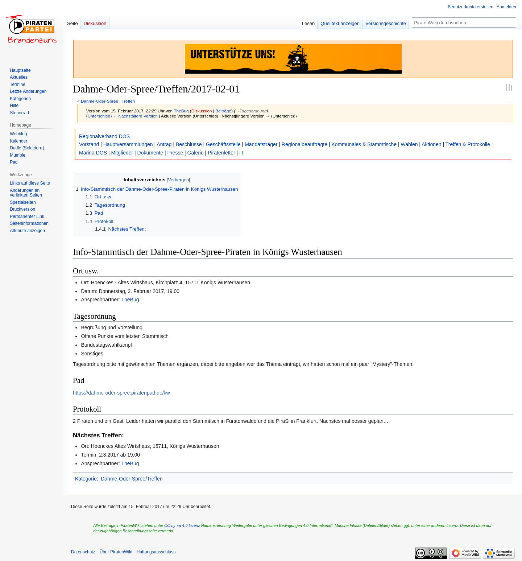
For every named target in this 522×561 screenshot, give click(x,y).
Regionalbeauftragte (304, 144)
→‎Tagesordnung (250, 110)
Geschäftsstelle (223, 144)
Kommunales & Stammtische (364, 144)
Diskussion (201, 110)
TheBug (130, 299)
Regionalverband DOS (104, 136)
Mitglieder (122, 153)
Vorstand (89, 144)
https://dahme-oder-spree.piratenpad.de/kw (121, 393)
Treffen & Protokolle (468, 144)
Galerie (195, 153)
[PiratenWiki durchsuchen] (464, 22)
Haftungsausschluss (156, 551)
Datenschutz (83, 551)
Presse (175, 153)
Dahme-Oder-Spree (99, 101)
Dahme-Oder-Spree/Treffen (131, 479)
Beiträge (223, 110)
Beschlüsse (189, 144)
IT (241, 153)
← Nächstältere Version (135, 116)
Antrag (164, 144)
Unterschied (99, 116)
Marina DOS (93, 153)
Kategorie (86, 479)
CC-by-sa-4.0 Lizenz (182, 525)
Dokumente (150, 153)
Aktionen (431, 144)
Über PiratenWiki (116, 551)
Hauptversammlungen (128, 144)
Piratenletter (221, 153)
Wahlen (409, 144)
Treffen (128, 101)
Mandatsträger (261, 144)
